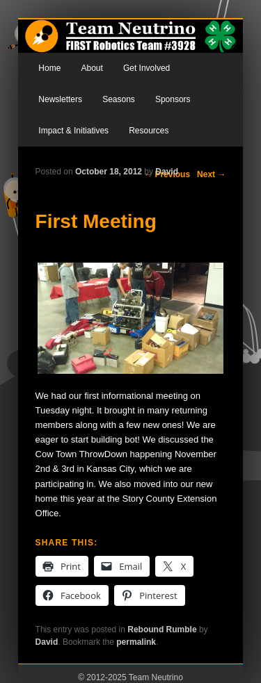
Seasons (118, 99)
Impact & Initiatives (73, 130)
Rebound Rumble (161, 629)
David (166, 171)
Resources (148, 130)
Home (49, 68)
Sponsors (173, 99)
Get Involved (146, 68)
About (91, 68)
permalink (136, 642)
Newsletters (60, 99)
